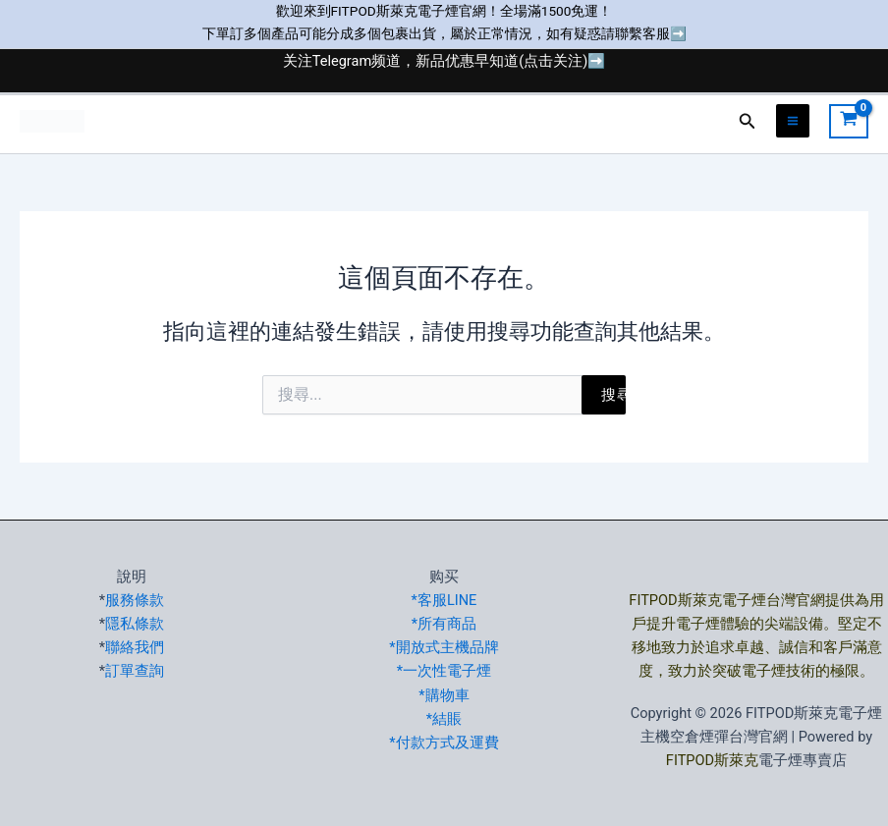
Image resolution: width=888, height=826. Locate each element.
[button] (747, 121)
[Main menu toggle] (792, 121)
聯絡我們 (134, 647)
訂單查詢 (134, 671)
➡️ (678, 33)
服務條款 (134, 600)
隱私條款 (134, 624)
